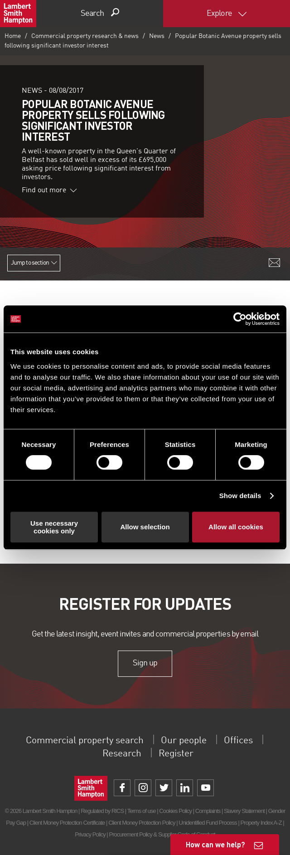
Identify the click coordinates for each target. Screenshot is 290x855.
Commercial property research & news (85, 36)
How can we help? (215, 844)
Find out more (49, 190)
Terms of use (141, 811)
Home (13, 36)
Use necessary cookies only (54, 527)
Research (118, 753)
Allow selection (144, 527)
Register (179, 753)
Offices (252, 740)
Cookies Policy (175, 811)
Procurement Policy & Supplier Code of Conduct (162, 834)
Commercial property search (79, 740)
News (156, 36)
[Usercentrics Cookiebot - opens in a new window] (240, 319)
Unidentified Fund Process (208, 822)
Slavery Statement (244, 811)
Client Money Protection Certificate (67, 822)
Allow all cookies (235, 527)
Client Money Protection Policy (141, 822)
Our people (191, 740)
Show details (240, 495)
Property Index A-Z (261, 822)
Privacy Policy (90, 834)
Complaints (207, 811)
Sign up (145, 664)
